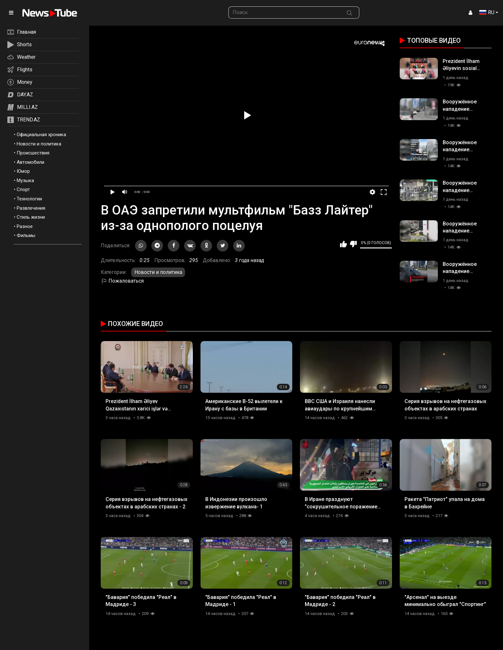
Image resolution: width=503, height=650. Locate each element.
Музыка (25, 180)
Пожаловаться (122, 281)
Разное (25, 226)
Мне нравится (343, 244)
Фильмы (26, 235)
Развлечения (31, 208)
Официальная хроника (41, 134)
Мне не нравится (353, 244)
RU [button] (486, 12)
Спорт (23, 189)
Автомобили (30, 162)
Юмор (23, 171)
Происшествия (33, 153)
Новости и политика (39, 144)
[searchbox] (284, 12)
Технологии (29, 199)
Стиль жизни (31, 217)
